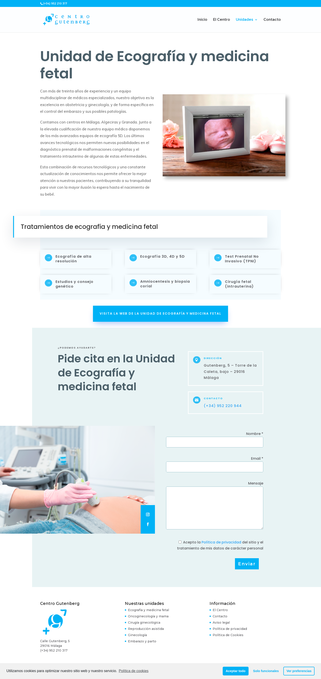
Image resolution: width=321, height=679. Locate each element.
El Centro (221, 20)
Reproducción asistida (146, 629)
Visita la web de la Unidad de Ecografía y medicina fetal (160, 313)
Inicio (202, 20)
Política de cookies (133, 671)
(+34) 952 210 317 (54, 650)
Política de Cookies (228, 635)
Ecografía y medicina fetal (148, 610)
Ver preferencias (298, 671)
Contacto (272, 20)
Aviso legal (221, 623)
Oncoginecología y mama (148, 616)
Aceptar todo (235, 671)
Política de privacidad (221, 542)
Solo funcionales (266, 671)
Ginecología (137, 635)
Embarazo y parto (142, 641)
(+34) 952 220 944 (223, 405)
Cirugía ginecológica (144, 623)
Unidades (244, 20)
